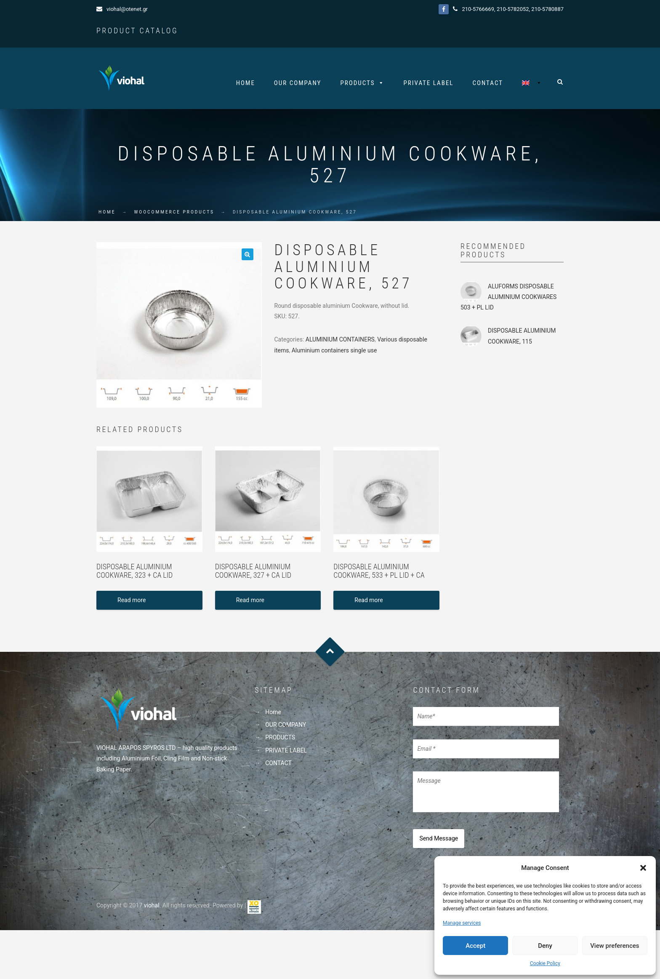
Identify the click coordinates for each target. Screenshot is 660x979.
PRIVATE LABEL (429, 83)
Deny (545, 946)
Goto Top (330, 654)
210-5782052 (513, 9)
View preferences (614, 946)
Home (245, 83)
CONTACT (488, 83)
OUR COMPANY (298, 83)
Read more (131, 602)
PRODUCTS (357, 83)
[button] (643, 868)
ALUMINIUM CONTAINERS (340, 341)
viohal (152, 905)
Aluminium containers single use (334, 352)
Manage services (462, 923)
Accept (475, 946)
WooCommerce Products (174, 214)
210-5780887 (547, 9)
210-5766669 (478, 9)
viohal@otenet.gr (127, 9)
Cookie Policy (545, 963)
